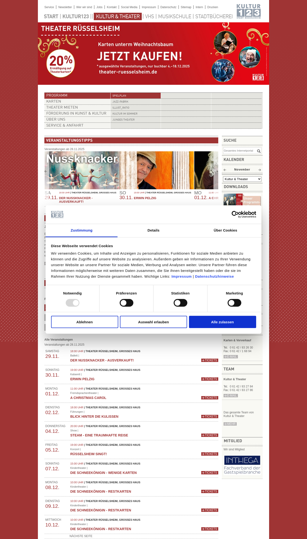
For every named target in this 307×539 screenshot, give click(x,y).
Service (49, 7)
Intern (199, 7)
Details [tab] (153, 230)
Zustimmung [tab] (82, 230)
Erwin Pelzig (145, 198)
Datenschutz (168, 7)
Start (51, 16)
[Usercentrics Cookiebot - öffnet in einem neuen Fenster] (235, 214)
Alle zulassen (222, 322)
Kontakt (112, 7)
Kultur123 (75, 16)
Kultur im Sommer (124, 114)
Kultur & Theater (118, 16)
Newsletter (65, 7)
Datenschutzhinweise (214, 276)
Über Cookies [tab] (225, 230)
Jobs (99, 7)
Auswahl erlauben (153, 322)
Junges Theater (123, 120)
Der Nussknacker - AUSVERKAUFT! (76, 199)
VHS (149, 16)
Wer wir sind (84, 7)
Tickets (211, 360)
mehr (231, 424)
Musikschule (174, 16)
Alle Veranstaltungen (58, 339)
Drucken (212, 7)
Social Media (129, 7)
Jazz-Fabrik (120, 102)
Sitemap (186, 7)
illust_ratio (120, 108)
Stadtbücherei (214, 16)
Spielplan (119, 96)
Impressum (181, 276)
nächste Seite (81, 536)
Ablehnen (84, 322)
